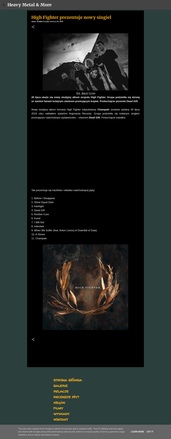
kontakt (60, 419)
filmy (58, 408)
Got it (150, 431)
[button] (33, 27)
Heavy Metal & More (29, 4)
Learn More (137, 431)
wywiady (61, 413)
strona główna (67, 380)
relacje (61, 391)
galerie (60, 385)
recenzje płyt (66, 396)
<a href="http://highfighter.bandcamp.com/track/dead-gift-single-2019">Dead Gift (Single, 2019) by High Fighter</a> (54, 153)
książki (59, 402)
